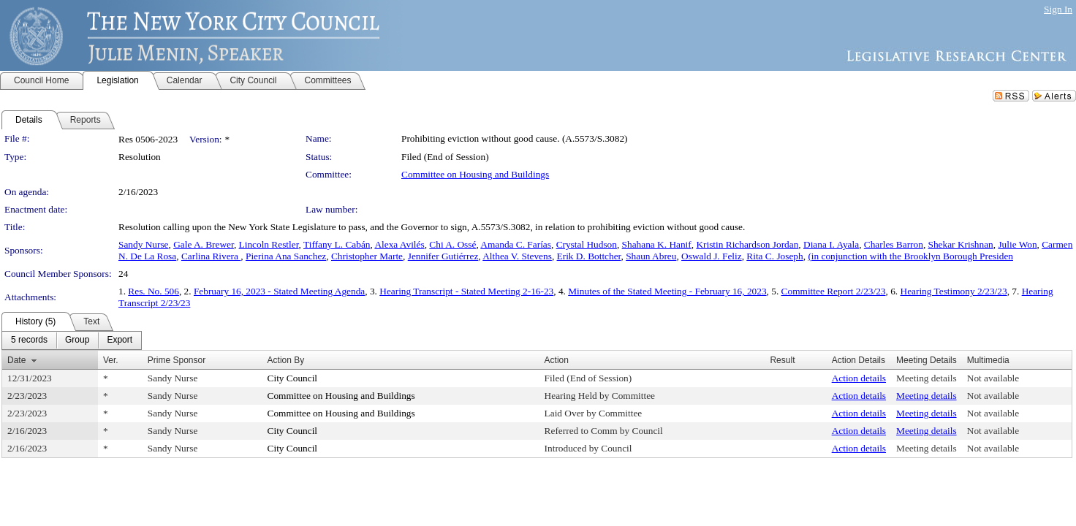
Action (557, 360)
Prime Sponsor (176, 360)
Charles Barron (893, 244)
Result (782, 360)
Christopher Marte (367, 256)
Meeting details (926, 378)
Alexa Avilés (399, 244)
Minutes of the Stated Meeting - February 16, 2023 (667, 291)
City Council (293, 378)
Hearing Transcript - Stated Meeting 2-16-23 (466, 291)
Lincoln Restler (269, 244)
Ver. (110, 360)
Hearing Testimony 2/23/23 (954, 291)
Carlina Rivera (210, 256)
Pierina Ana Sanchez (286, 256)
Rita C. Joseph (774, 256)
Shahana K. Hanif (657, 244)
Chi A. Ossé (452, 244)
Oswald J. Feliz (711, 256)
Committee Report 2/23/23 (833, 291)
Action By (286, 360)
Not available (993, 378)
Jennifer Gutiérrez (443, 256)
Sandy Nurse (143, 244)
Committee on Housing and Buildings (475, 174)
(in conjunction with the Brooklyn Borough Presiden (910, 256)
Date (16, 360)
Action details (859, 378)
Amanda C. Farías (515, 244)
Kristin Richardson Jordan (747, 244)
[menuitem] (29, 340)
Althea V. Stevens (517, 256)
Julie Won (1017, 244)
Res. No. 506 (153, 291)
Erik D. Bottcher (589, 256)
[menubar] (71, 340)
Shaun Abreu (651, 256)
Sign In (1058, 9)
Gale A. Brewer (203, 244)
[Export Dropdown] (119, 340)
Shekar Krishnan (960, 244)
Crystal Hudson (586, 244)
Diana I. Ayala (831, 244)
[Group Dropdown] (77, 340)
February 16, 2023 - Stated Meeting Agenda (279, 291)
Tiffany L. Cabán (336, 244)
